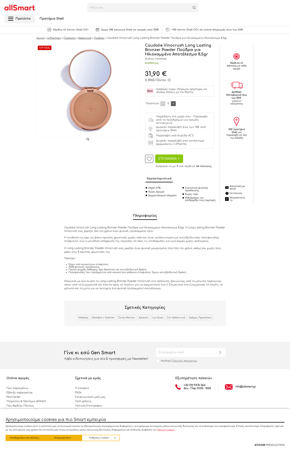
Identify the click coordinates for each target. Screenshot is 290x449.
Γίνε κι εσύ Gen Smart (106, 355)
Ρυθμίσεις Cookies (23, 437)
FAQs (78, 392)
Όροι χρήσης (83, 401)
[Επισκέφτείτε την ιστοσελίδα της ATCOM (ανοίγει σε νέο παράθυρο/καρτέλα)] (269, 445)
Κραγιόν (143, 317)
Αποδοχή (179, 361)
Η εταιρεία (82, 388)
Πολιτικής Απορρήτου (184, 361)
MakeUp (83, 317)
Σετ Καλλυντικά (176, 317)
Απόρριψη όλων (64, 437)
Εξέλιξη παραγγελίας (19, 392)
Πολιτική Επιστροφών (88, 405)
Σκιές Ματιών (126, 317)
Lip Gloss (157, 317)
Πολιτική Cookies (166, 429)
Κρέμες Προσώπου (200, 317)
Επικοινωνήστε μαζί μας (90, 397)
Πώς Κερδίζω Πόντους (20, 405)
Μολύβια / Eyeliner (103, 317)
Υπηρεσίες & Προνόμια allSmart (26, 401)
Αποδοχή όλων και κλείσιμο (104, 437)
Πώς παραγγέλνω (17, 388)
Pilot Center (13, 397)
